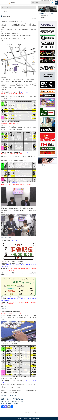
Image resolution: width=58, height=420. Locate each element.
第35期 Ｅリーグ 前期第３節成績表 (9, 403)
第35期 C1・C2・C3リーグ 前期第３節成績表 (12, 399)
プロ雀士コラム (33, 412)
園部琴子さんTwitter (6, 237)
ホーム (3, 7)
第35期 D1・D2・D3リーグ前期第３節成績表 (12, 401)
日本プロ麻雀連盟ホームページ (8, 395)
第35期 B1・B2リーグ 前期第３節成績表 (10, 398)
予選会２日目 (4, 308)
